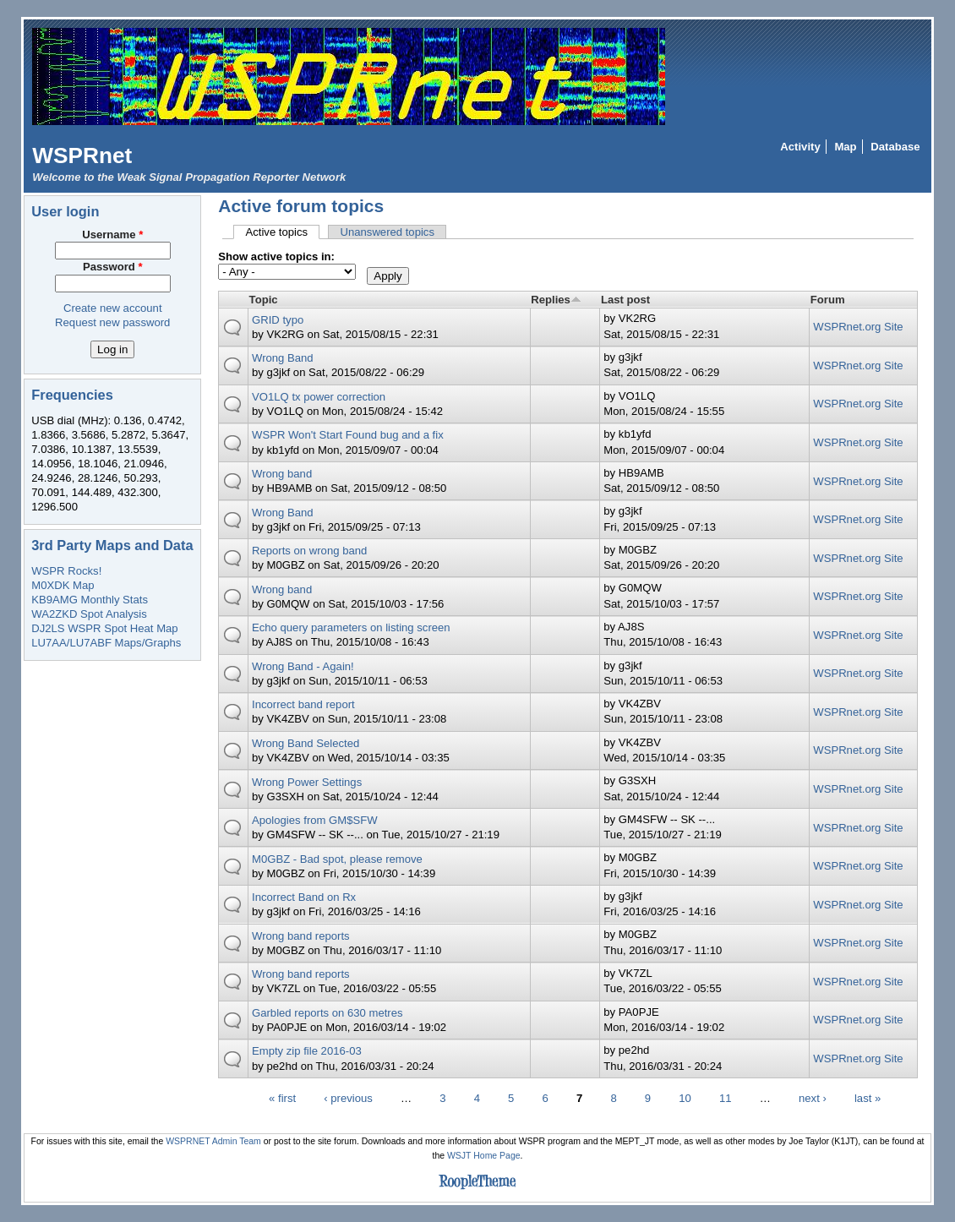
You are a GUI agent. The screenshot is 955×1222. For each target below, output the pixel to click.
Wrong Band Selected (305, 743)
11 (725, 1098)
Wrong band (282, 473)
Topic (263, 299)
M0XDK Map (62, 585)
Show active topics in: (276, 256)
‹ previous (348, 1098)
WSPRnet (82, 155)
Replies (556, 299)
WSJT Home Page (484, 1155)
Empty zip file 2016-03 (307, 1051)
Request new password (112, 322)
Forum (827, 299)
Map (845, 146)
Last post (625, 299)
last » (867, 1098)
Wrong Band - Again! (303, 666)
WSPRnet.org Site (858, 326)
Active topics (282, 232)
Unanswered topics (387, 232)
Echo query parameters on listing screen (351, 627)
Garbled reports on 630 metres (327, 1013)
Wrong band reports (301, 936)
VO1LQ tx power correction (318, 396)
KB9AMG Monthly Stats (89, 599)
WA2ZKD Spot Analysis (88, 614)
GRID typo (277, 320)
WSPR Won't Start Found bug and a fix (348, 434)
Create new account (112, 308)
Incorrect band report (303, 704)
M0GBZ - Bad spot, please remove (337, 859)
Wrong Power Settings (307, 782)
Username (112, 234)
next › (813, 1098)
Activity (800, 146)
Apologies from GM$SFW (315, 820)
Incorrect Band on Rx (304, 897)
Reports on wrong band (309, 550)
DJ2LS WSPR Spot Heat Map (104, 628)
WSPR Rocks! (66, 571)
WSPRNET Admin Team (213, 1141)
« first (282, 1098)
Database (895, 146)
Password (113, 266)
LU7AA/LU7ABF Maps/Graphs (106, 642)
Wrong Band (283, 358)
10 (685, 1098)
